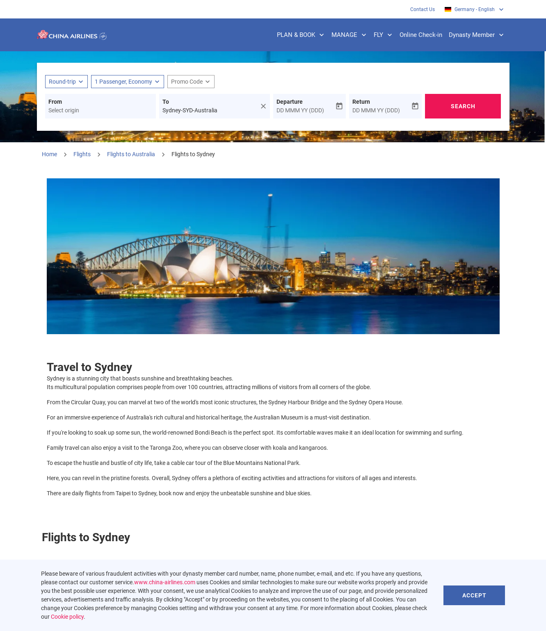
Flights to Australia (131, 154)
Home (49, 154)
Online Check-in (421, 35)
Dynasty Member (478, 35)
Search (463, 106)
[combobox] (100, 110)
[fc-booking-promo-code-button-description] (187, 81)
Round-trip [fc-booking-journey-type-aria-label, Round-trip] (62, 81)
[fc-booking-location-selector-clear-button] (264, 106)
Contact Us (422, 9)
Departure (289, 101)
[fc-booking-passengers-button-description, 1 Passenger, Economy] (123, 81)
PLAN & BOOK (302, 35)
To (165, 101)
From (55, 101)
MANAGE (350, 35)
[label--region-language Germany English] (474, 9)
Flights (82, 154)
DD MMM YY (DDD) (300, 110)
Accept (474, 595)
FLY (385, 35)
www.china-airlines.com (164, 582)
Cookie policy (67, 616)
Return (361, 101)
